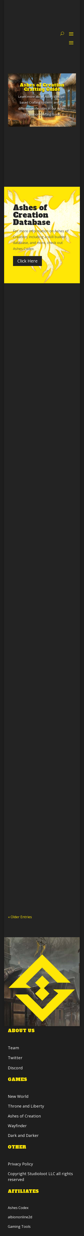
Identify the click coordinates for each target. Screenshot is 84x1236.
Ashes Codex (18, 1207)
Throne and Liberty (26, 1106)
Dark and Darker (23, 1135)
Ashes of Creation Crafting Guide (42, 87)
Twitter (15, 1058)
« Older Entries (20, 917)
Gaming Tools (19, 1226)
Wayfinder (17, 1125)
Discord (15, 1068)
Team (13, 1048)
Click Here (27, 261)
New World (18, 1096)
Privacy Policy (21, 1163)
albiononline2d (20, 1217)
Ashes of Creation (24, 1115)
